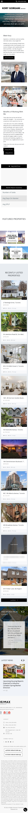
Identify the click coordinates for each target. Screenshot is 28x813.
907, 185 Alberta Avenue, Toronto (14, 493)
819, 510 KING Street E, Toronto (13, 366)
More (5, 690)
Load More (14, 600)
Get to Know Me (9, 57)
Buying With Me (9, 149)
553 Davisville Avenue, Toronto (13, 430)
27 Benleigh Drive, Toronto (12, 302)
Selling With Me (9, 153)
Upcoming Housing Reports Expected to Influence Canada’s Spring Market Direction (13, 684)
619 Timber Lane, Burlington (12, 589)
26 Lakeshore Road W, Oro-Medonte (14, 334)
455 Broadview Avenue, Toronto (13, 525)
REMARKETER (14, 809)
